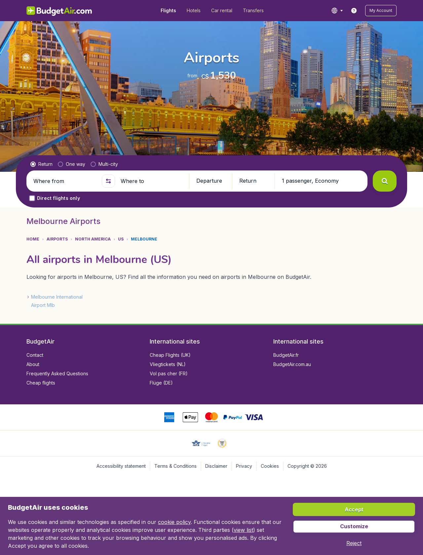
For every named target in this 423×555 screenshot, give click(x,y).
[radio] (41, 164)
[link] (354, 10)
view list (243, 530)
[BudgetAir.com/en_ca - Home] (59, 10)
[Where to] (152, 181)
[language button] (337, 10)
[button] (381, 10)
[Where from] (64, 181)
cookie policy (174, 522)
